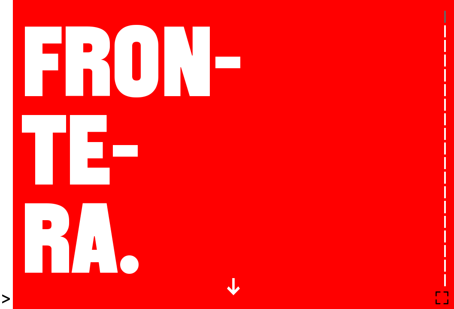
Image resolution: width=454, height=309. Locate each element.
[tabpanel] (233, 154)
